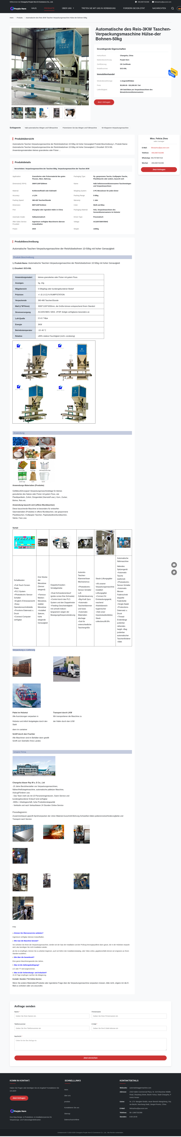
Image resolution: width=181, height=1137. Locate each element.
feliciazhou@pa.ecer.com (162, 2)
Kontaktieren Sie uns (71, 1109)
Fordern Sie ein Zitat (134, 8)
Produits (20, 18)
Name (17, 1012)
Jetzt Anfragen (159, 169)
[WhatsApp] (174, 572)
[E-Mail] (174, 565)
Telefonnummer (20, 1024)
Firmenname (96, 1012)
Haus (33, 8)
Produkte (49, 8)
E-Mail (94, 1024)
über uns (67, 1097)
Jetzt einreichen (90, 1060)
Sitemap (67, 1115)
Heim (12, 18)
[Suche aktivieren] (173, 8)
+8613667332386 (157, 153)
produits (67, 1103)
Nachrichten (159, 8)
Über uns (67, 8)
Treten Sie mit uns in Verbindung (99, 8)
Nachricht (18, 1036)
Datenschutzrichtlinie (71, 1121)
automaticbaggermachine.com (140, 1089)
